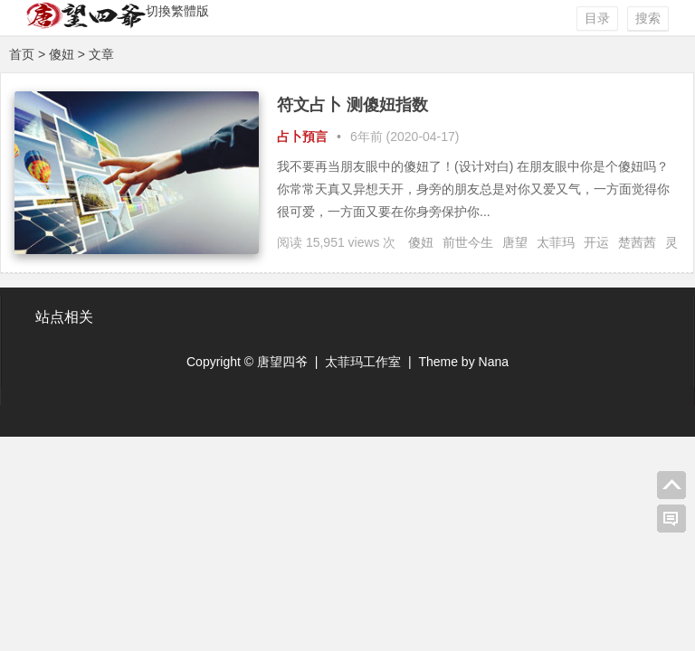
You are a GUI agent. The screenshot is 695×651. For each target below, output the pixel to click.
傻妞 (420, 242)
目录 (597, 18)
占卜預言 (302, 136)
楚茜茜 (637, 242)
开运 (596, 242)
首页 (21, 54)
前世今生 (468, 242)
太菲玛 (556, 242)
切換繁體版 (177, 11)
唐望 (515, 242)
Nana (494, 361)
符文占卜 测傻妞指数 (352, 105)
